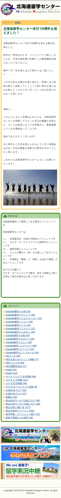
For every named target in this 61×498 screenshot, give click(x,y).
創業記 (18, 22)
